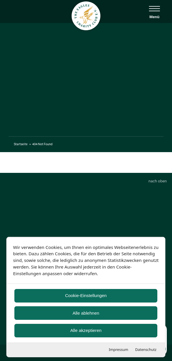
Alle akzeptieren (86, 330)
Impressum (119, 349)
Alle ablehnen (86, 312)
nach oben (157, 181)
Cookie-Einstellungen (86, 295)
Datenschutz (146, 349)
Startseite (21, 144)
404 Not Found (42, 144)
